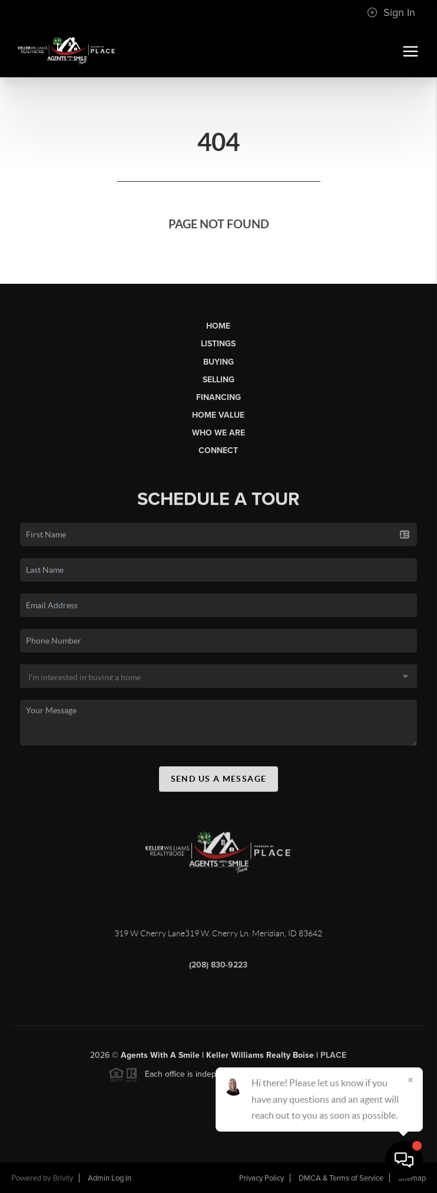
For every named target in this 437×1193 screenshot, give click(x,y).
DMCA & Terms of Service (341, 1178)
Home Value (218, 415)
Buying (218, 362)
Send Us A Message (219, 782)
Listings (218, 344)
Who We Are (218, 433)
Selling (218, 380)
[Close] (410, 1079)
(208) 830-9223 (218, 968)
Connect (218, 450)
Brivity (63, 1178)
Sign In (391, 12)
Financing (218, 397)
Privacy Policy (261, 1178)
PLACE (333, 1059)
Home (218, 326)
